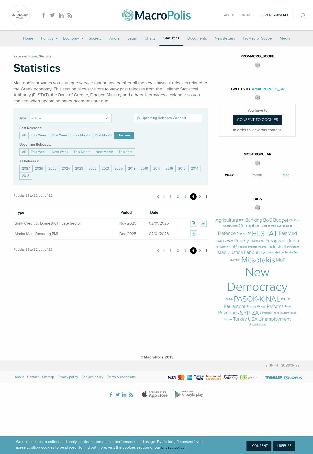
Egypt (219, 241)
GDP (232, 247)
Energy (241, 241)
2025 (52, 168)
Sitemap (48, 377)
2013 (25, 176)
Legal (132, 38)
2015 (182, 168)
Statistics (171, 38)
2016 (169, 168)
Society (95, 38)
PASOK (229, 299)
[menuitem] (28, 38)
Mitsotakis (258, 260)
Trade (293, 312)
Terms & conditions (121, 377)
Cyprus (281, 225)
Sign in (266, 15)
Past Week (59, 135)
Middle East (291, 252)
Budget (280, 220)
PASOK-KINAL (257, 299)
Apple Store (154, 394)
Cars (297, 220)
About (229, 15)
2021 (105, 168)
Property (251, 306)
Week (229, 175)
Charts (150, 38)
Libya (262, 252)
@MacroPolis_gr (268, 89)
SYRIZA (249, 313)
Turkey (240, 319)
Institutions (293, 247)
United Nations (257, 324)
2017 (156, 168)
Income (262, 247)
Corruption (250, 226)
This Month (81, 135)
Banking (253, 220)
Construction (230, 225)
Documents (197, 38)
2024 (66, 168)
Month (257, 175)
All (24, 135)
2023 (79, 168)
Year (285, 175)
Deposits (242, 233)
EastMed (288, 233)
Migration (235, 260)
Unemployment (274, 319)
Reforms (275, 306)
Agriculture (226, 220)
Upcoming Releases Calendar (164, 118)
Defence (227, 233)
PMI (283, 299)
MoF (280, 260)
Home (28, 38)
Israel (222, 252)
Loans (270, 252)
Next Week (60, 152)
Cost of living (269, 225)
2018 (144, 168)
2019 (131, 168)
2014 (194, 168)
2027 (26, 168)
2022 (93, 168)
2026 (39, 168)
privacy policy (172, 447)
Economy (71, 38)
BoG (267, 220)
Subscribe (281, 15)
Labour (251, 252)
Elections (228, 241)
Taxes (275, 312)
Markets (279, 252)
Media (285, 38)
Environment (257, 241)
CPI (291, 220)
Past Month (103, 135)
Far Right (221, 247)
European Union (282, 241)
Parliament (235, 306)
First (158, 196)
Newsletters (225, 38)
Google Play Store (188, 394)
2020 (118, 168)
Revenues (228, 313)
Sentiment (265, 312)
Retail (288, 306)
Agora (114, 38)
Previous (163, 196)
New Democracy (257, 279)
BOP (241, 220)
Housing (242, 247)
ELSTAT (265, 233)
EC (249, 233)
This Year (124, 135)
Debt (289, 225)
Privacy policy (67, 377)
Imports (252, 247)
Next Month (104, 152)
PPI (288, 299)
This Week (38, 135)
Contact (245, 15)
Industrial (277, 247)
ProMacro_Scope (257, 38)
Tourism (284, 312)
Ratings (261, 306)
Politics (47, 38)
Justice (235, 252)
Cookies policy (92, 377)
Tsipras (228, 319)
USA (252, 319)
